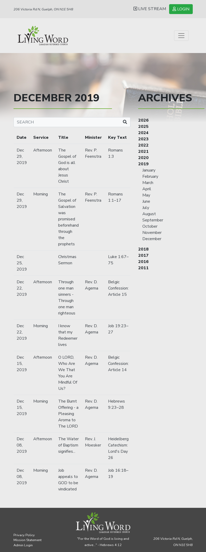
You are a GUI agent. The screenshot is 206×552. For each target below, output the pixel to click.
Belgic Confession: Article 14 (118, 363)
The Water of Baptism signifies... (68, 445)
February (150, 176)
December (151, 239)
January (148, 170)
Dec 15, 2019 (22, 363)
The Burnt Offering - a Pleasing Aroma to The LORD (68, 413)
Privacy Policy (24, 535)
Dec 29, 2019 (22, 156)
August (149, 214)
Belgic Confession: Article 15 (118, 288)
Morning (40, 194)
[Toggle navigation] (181, 35)
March (147, 183)
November (152, 232)
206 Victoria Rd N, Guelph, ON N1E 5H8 (43, 9)
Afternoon (42, 150)
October (149, 226)
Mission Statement (28, 540)
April (146, 189)
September (152, 220)
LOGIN (180, 9)
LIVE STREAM (150, 9)
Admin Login (23, 545)
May (146, 195)
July (145, 208)
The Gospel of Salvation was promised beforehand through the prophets (68, 219)
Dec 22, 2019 (22, 288)
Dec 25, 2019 (22, 263)
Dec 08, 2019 (22, 445)
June (146, 201)
